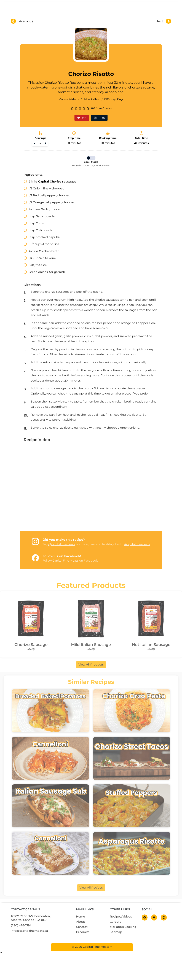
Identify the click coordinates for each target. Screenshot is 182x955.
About (65, 8)
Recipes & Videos (110, 8)
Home (49, 8)
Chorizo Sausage (31, 644)
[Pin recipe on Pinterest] (81, 118)
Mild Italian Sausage (91, 644)
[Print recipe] (99, 118)
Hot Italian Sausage (151, 644)
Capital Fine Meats (65, 560)
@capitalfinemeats (61, 544)
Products (84, 8)
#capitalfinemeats (137, 544)
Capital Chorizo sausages (57, 181)
